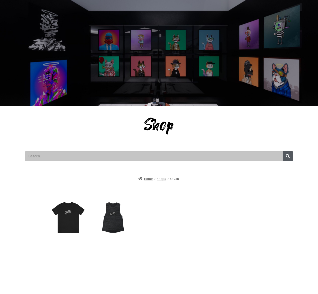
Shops (161, 178)
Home (148, 178)
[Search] (288, 156)
